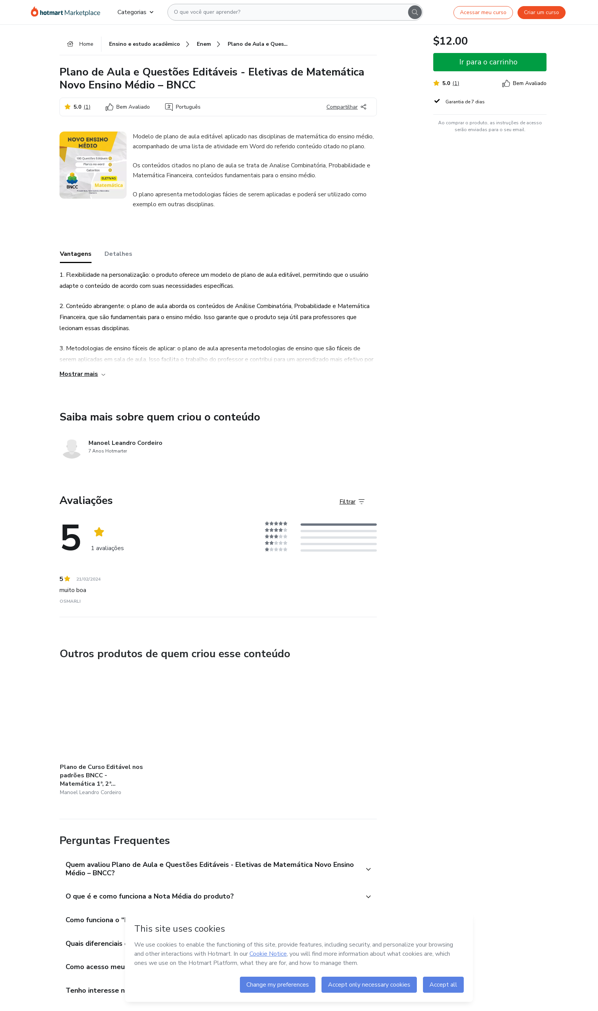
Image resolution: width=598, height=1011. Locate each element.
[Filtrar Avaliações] (352, 501)
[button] (209, 869)
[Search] (415, 12)
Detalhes (118, 254)
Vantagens (76, 254)
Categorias (135, 12)
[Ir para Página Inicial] (68, 12)
